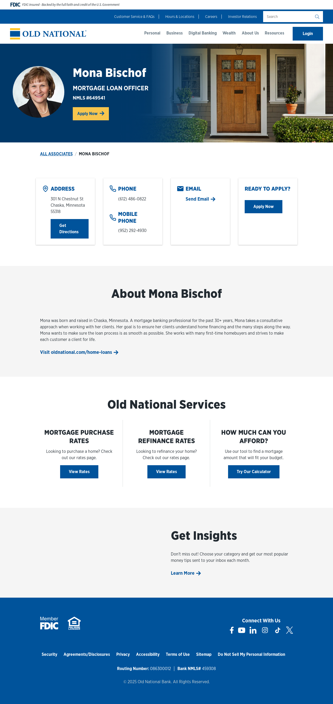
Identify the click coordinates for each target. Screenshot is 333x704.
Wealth (229, 33)
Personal (152, 33)
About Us (250, 33)
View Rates (79, 471)
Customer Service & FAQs (134, 16)
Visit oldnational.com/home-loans (76, 352)
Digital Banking (203, 33)
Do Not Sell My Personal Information (251, 654)
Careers (211, 16)
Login (308, 33)
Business (174, 33)
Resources (274, 33)
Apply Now (93, 113)
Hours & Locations (179, 16)
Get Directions (74, 228)
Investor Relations (242, 16)
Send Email (197, 199)
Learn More (183, 573)
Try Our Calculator (254, 471)
